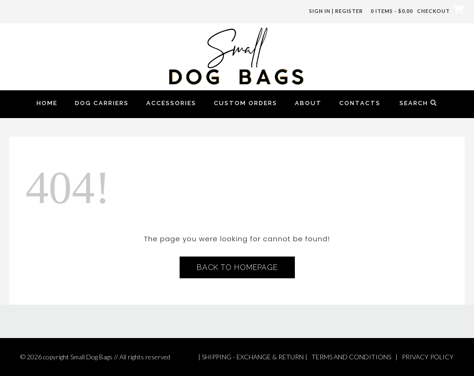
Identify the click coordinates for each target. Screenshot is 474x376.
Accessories (171, 103)
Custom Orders (245, 103)
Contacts (359, 103)
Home (47, 103)
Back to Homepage (237, 267)
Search (418, 103)
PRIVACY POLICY (428, 357)
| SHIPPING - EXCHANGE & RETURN (251, 357)
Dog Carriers (102, 103)
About (308, 103)
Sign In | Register (336, 11)
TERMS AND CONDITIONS (351, 357)
